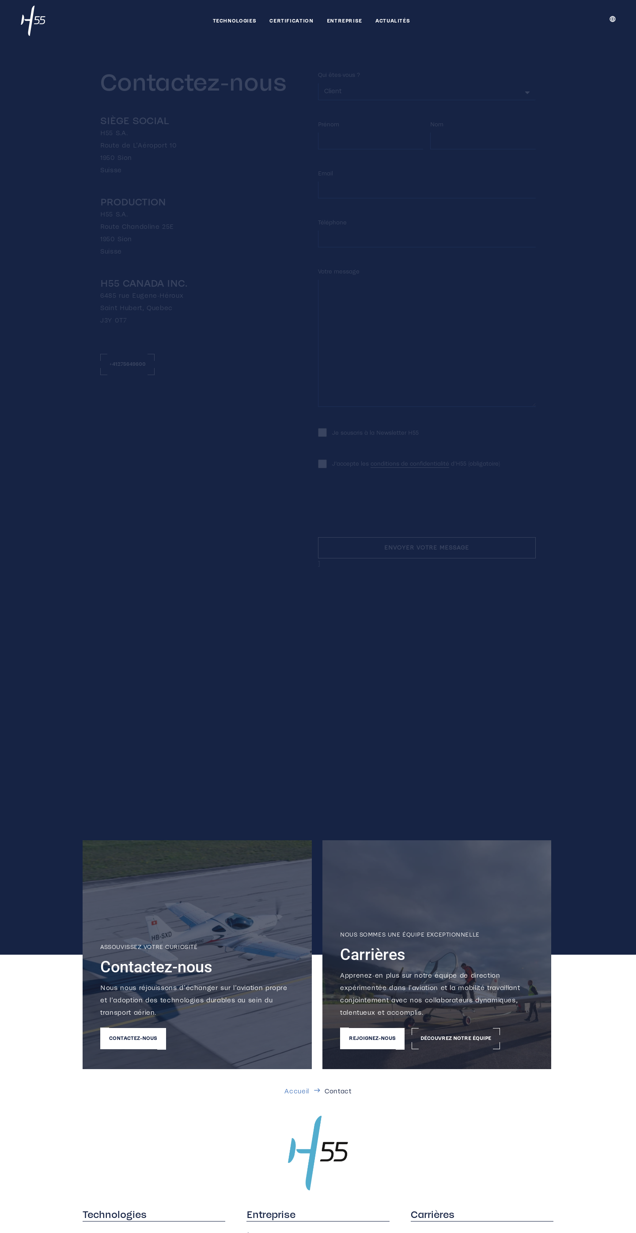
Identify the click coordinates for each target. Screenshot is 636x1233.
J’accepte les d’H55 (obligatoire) (416, 464)
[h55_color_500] (318, 1153)
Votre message (339, 271)
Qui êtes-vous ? (339, 75)
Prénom (328, 124)
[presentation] (385, 507)
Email (325, 173)
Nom (436, 124)
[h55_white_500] (33, 20)
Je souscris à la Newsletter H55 (375, 432)
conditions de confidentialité (410, 463)
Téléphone (332, 222)
